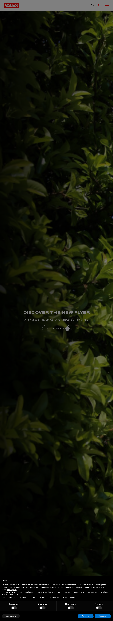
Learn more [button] (11, 616)
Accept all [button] (103, 616)
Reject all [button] (85, 616)
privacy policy (67, 585)
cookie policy (12, 590)
